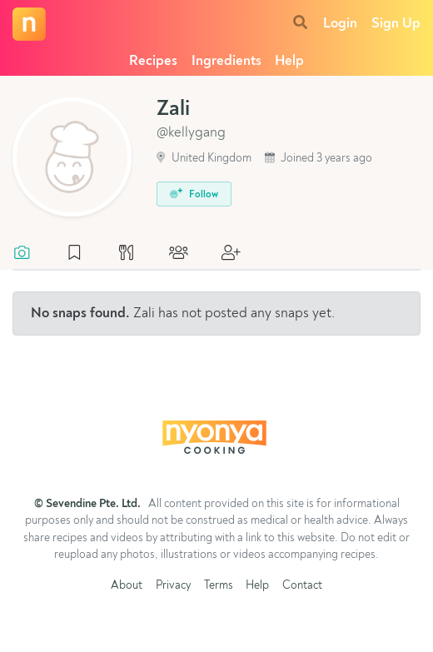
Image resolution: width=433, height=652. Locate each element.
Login (340, 24)
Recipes (153, 61)
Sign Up (396, 24)
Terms (218, 585)
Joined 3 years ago (318, 158)
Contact (302, 585)
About (126, 585)
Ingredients (226, 61)
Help (289, 61)
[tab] (30, 254)
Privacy (173, 585)
